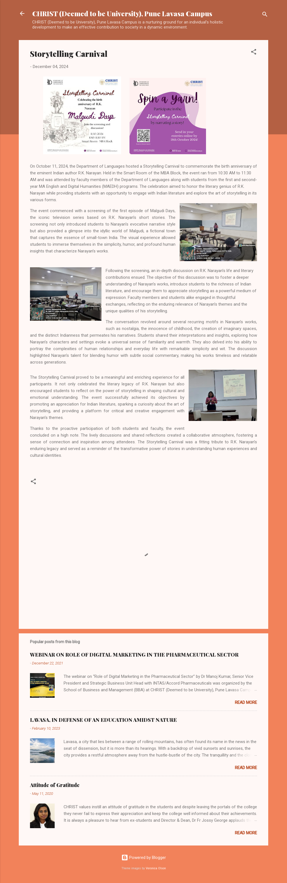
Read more (246, 702)
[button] (253, 52)
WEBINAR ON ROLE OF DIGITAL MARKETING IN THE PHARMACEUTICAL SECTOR (134, 654)
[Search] (264, 15)
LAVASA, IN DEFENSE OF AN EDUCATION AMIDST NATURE (103, 719)
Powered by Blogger (143, 857)
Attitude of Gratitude (55, 785)
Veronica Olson (156, 868)
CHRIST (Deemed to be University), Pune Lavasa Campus (122, 13)
